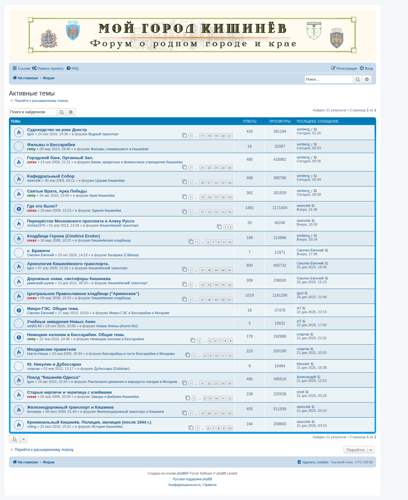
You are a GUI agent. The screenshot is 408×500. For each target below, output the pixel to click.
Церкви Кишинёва (110, 180)
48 (209, 300)
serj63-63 (34, 326)
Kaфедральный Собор (51, 176)
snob (300, 392)
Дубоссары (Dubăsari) (111, 368)
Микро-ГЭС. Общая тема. (53, 308)
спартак (303, 334)
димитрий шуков (40, 283)
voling (31, 426)
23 (216, 167)
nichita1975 (36, 225)
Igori (30, 134)
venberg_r (305, 129)
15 (202, 197)
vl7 (299, 308)
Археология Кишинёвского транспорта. (68, 263)
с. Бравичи (38, 250)
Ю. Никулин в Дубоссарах (54, 364)
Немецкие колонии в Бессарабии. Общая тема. (76, 334)
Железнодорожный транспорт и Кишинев (70, 407)
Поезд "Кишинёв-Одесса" (53, 377)
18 (209, 136)
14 (216, 285)
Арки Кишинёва (102, 195)
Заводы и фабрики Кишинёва (115, 396)
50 (222, 300)
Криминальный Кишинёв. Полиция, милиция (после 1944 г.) (89, 422)
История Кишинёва (106, 426)
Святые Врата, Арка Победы (57, 191)
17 (202, 136)
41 (229, 270)
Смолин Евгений (40, 255)
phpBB (181, 473)
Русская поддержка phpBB (192, 479)
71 (202, 212)
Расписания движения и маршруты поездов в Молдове (132, 382)
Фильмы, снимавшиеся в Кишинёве (120, 149)
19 (216, 136)
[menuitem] (48, 68)
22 (209, 167)
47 (202, 300)
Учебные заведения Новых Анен (61, 321)
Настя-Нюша (37, 354)
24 (222, 167)
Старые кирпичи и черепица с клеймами (69, 392)
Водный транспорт (104, 134)
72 (209, 212)
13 (209, 285)
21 (229, 136)
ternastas (34, 411)
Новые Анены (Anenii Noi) (117, 326)
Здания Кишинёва (106, 210)
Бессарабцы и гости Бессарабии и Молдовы (139, 354)
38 (209, 270)
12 (202, 285)
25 (229, 167)
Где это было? (42, 206)
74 (222, 212)
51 (229, 300)
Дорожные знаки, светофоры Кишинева (69, 278)
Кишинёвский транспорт (119, 225)
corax (31, 162)
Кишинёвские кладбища (111, 240)
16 (209, 197)
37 (202, 270)
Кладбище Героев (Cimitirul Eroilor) (63, 236)
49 (216, 300)
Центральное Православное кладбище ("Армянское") (83, 293)
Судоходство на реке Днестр (57, 129)
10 (229, 242)
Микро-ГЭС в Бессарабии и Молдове (139, 313)
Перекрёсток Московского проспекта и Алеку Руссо (81, 221)
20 (222, 136)
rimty (31, 149)
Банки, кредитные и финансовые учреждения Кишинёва (137, 162)
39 (216, 270)
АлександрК (306, 377)
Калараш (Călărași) (123, 255)
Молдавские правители (51, 349)
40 (222, 270)
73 (216, 212)
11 (222, 356)
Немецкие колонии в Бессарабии (117, 339)
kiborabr (303, 364)
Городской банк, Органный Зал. (60, 157)
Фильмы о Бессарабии (51, 144)
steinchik (34, 180)
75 (229, 212)
